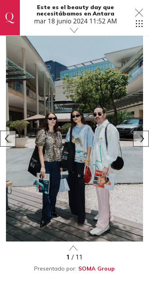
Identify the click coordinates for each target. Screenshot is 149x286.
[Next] (141, 139)
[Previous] (8, 139)
